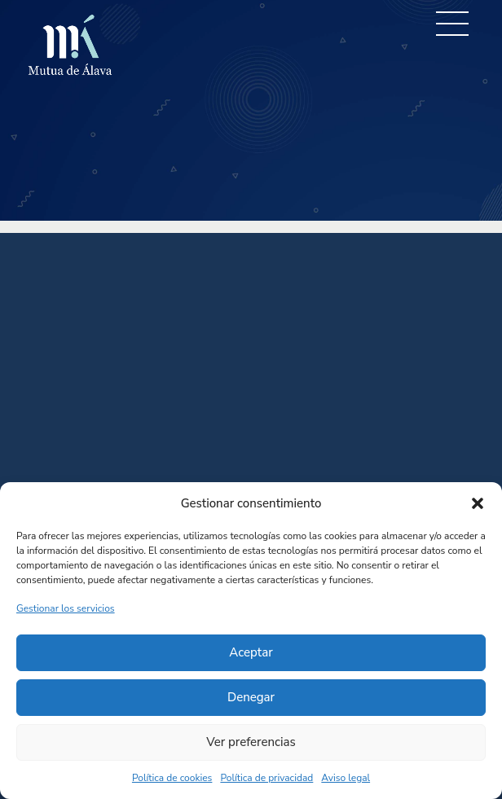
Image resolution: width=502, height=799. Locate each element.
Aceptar (250, 652)
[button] (477, 503)
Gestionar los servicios (65, 608)
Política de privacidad (266, 777)
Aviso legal (345, 777)
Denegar (251, 697)
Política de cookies (172, 777)
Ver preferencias (251, 742)
